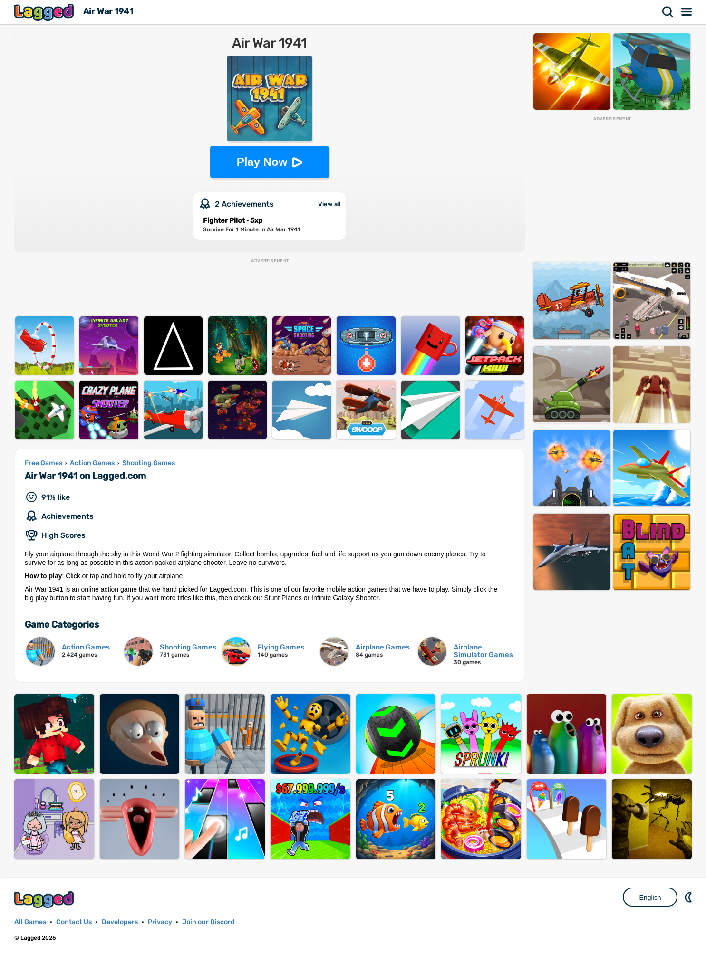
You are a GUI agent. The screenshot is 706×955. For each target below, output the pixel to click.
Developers (120, 922)
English (650, 897)
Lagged (45, 12)
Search (667, 12)
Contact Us (74, 922)
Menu (686, 12)
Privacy (160, 922)
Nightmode (689, 897)
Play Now (262, 161)
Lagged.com (45, 900)
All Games (30, 922)
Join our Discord (208, 922)
